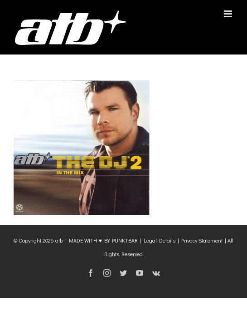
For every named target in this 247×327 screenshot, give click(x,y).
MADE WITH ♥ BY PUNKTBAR (103, 263)
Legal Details (159, 263)
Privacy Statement (202, 263)
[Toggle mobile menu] (228, 14)
